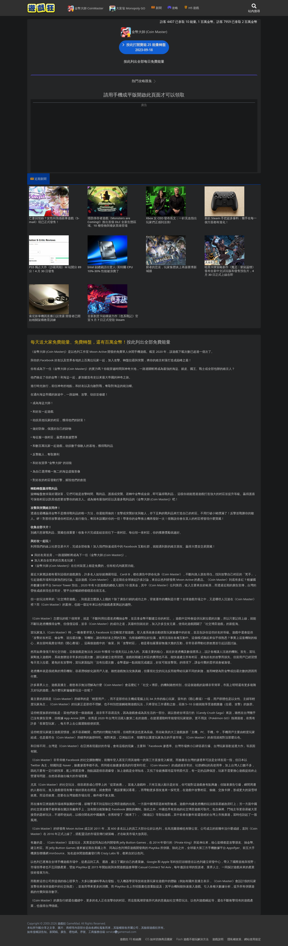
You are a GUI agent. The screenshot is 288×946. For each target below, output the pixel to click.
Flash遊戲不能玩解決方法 (192, 939)
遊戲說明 (217, 939)
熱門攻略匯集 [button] (144, 81)
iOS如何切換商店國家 (158, 939)
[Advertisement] (144, 135)
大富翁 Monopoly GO (127, 9)
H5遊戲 (191, 8)
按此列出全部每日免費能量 (144, 61)
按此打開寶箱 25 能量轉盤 (144, 47)
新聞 (156, 8)
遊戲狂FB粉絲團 (130, 939)
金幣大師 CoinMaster (85, 9)
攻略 (173, 8)
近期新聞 (40, 179)
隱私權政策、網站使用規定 (244, 939)
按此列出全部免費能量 (148, 342)
